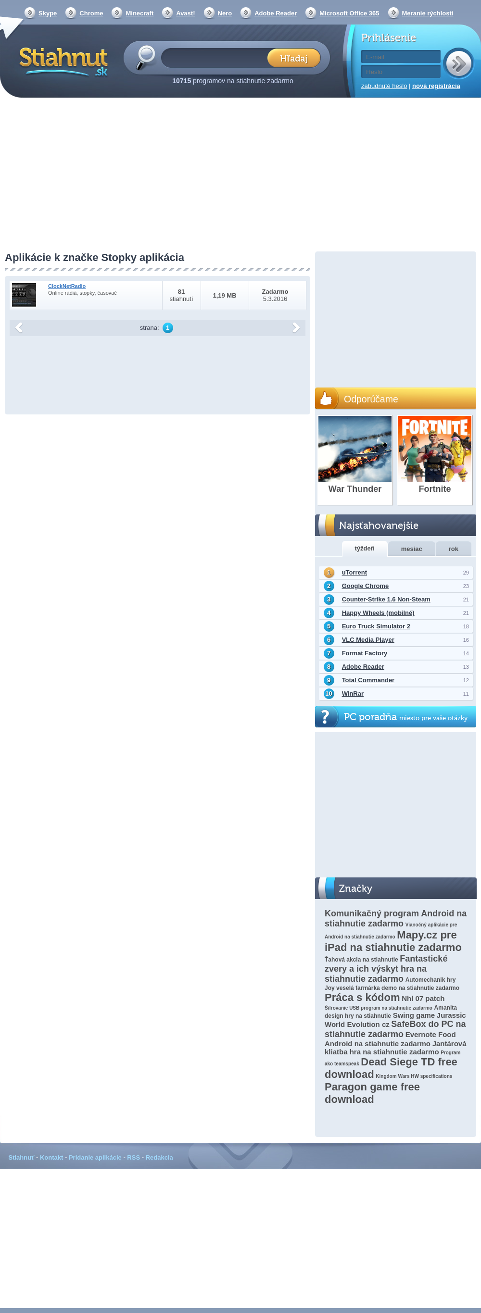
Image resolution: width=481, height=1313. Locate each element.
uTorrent (354, 572)
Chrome (91, 13)
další (296, 328)
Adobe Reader (275, 13)
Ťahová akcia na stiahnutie (361, 959)
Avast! (185, 13)
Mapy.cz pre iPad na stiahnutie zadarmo (393, 941)
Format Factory (365, 653)
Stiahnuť (22, 1157)
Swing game (414, 1015)
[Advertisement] (240, 175)
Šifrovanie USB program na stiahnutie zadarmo (378, 1008)
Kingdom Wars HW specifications (414, 1076)
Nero (225, 13)
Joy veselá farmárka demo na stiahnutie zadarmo (392, 988)
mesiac (411, 548)
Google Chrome (365, 585)
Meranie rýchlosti (428, 13)
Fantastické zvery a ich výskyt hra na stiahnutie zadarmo (386, 969)
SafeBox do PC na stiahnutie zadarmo (395, 1029)
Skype (47, 13)
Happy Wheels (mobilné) (378, 612)
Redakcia (159, 1157)
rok (453, 548)
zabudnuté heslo (384, 85)
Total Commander (368, 680)
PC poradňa (406, 717)
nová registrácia (436, 85)
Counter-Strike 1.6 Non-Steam (386, 599)
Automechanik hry (430, 979)
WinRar (353, 693)
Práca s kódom (362, 997)
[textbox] (217, 57)
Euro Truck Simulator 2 (376, 626)
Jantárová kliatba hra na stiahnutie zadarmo (396, 1047)
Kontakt (51, 1157)
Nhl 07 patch (423, 998)
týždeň (365, 548)
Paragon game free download (372, 1093)
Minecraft (139, 13)
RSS (133, 1157)
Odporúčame (371, 399)
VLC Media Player (368, 639)
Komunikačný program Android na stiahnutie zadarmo (396, 918)
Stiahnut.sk (62, 61)
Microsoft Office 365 (349, 13)
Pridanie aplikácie (95, 1157)
